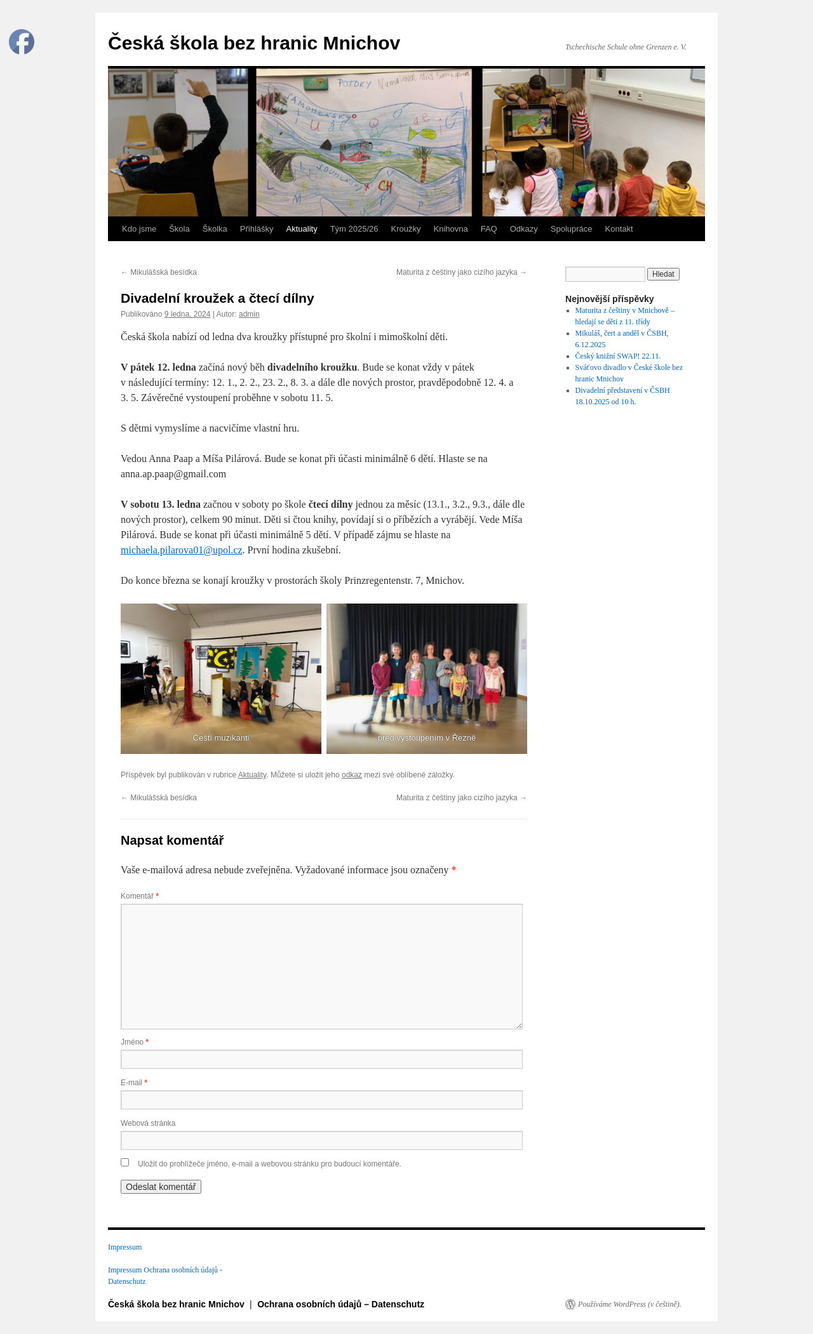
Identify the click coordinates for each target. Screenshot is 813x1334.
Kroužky (406, 229)
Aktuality (302, 229)
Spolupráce (572, 229)
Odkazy (524, 229)
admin (249, 314)
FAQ (489, 229)
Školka (215, 229)
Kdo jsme (139, 229)
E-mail (134, 1082)
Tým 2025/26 (354, 229)
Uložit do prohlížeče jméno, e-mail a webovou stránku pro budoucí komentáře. (269, 1163)
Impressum (125, 1247)
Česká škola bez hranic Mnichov (254, 42)
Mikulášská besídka (159, 272)
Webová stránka (148, 1123)
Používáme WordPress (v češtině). (630, 1304)
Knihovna (451, 229)
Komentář (140, 896)
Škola (179, 229)
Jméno (135, 1042)
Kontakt (619, 229)
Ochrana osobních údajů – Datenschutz (340, 1304)
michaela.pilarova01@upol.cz (182, 550)
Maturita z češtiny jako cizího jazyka (461, 272)
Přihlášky (257, 229)
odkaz (352, 774)
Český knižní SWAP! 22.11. (618, 356)
